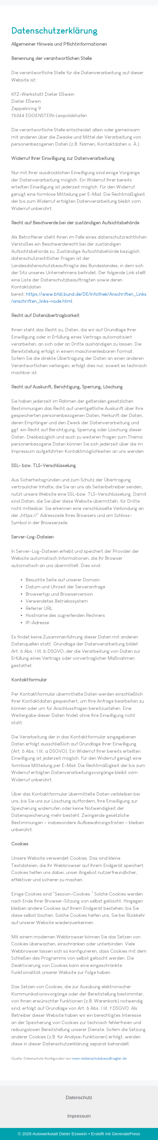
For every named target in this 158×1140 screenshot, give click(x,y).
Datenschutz (79, 1097)
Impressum (79, 1116)
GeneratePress (126, 1133)
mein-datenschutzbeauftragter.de (99, 1058)
